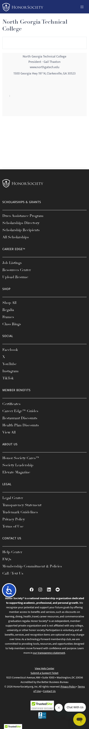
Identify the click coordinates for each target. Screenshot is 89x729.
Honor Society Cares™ (20, 458)
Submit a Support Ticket (44, 673)
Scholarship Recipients (21, 230)
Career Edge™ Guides (20, 411)
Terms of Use (12, 526)
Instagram (10, 371)
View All (9, 432)
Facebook (10, 350)
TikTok (8, 378)
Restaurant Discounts (19, 418)
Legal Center (12, 498)
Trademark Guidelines (20, 512)
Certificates (11, 404)
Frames (8, 317)
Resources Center (16, 270)
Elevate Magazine (16, 472)
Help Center (12, 552)
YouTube (9, 364)
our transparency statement (49, 653)
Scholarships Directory (20, 223)
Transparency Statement (21, 505)
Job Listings (12, 263)
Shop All (9, 302)
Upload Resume (15, 277)
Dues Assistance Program (22, 216)
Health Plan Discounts (20, 425)
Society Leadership (17, 465)
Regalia (8, 310)
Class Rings (11, 324)
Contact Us (49, 691)
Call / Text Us (12, 573)
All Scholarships (15, 237)
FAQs (6, 559)
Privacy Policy (13, 519)
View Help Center (44, 668)
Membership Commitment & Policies (32, 566)
